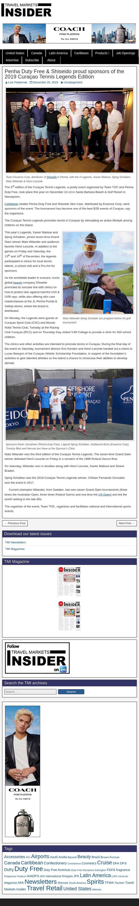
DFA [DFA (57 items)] (116, 863)
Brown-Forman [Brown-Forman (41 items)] (110, 857)
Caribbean (81, 53)
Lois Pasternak (17, 82)
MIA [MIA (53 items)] (21, 882)
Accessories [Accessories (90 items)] (14, 857)
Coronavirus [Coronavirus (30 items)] (74, 863)
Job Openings (125, 53)
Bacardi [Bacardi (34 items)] (72, 857)
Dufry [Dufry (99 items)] (9, 869)
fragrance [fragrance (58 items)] (123, 870)
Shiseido (52, 177)
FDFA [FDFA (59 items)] (111, 870)
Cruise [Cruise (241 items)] (104, 862)
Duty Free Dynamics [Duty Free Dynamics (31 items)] (82, 870)
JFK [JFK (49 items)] (76, 876)
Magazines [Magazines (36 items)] (10, 882)
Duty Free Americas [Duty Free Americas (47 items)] (57, 870)
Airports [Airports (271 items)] (40, 856)
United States (15, 53)
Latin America (58, 53)
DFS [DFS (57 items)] (123, 863)
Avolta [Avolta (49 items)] (62, 857)
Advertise (12, 60)
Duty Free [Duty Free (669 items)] (29, 868)
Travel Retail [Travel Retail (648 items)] (44, 888)
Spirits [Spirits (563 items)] (95, 881)
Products (101, 53)
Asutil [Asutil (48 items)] (54, 857)
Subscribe (32, 60)
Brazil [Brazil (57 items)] (96, 857)
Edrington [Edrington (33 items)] (100, 870)
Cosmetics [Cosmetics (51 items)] (89, 863)
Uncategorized (73, 82)
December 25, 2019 (45, 82)
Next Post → (127, 523)
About (51, 60)
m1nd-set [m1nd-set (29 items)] (123, 876)
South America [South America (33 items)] (77, 882)
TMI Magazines (15, 549)
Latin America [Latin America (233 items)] (95, 875)
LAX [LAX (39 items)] (114, 876)
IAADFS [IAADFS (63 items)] (33, 876)
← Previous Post (15, 523)
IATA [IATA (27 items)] (42, 876)
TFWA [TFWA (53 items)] (109, 882)
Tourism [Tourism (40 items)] (119, 882)
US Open (104, 494)
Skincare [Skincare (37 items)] (63, 882)
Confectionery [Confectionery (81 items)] (55, 863)
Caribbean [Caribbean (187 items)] (32, 862)
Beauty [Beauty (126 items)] (84, 856)
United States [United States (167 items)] (77, 888)
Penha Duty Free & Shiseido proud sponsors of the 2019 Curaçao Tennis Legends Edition (64, 74)
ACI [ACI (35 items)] (28, 857)
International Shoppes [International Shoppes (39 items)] (59, 876)
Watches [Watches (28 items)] (96, 889)
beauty (17, 282)
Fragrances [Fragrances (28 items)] (10, 876)
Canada (36, 53)
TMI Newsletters (15, 542)
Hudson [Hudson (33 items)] (21, 876)
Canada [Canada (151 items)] (12, 862)
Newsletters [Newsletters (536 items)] (40, 881)
